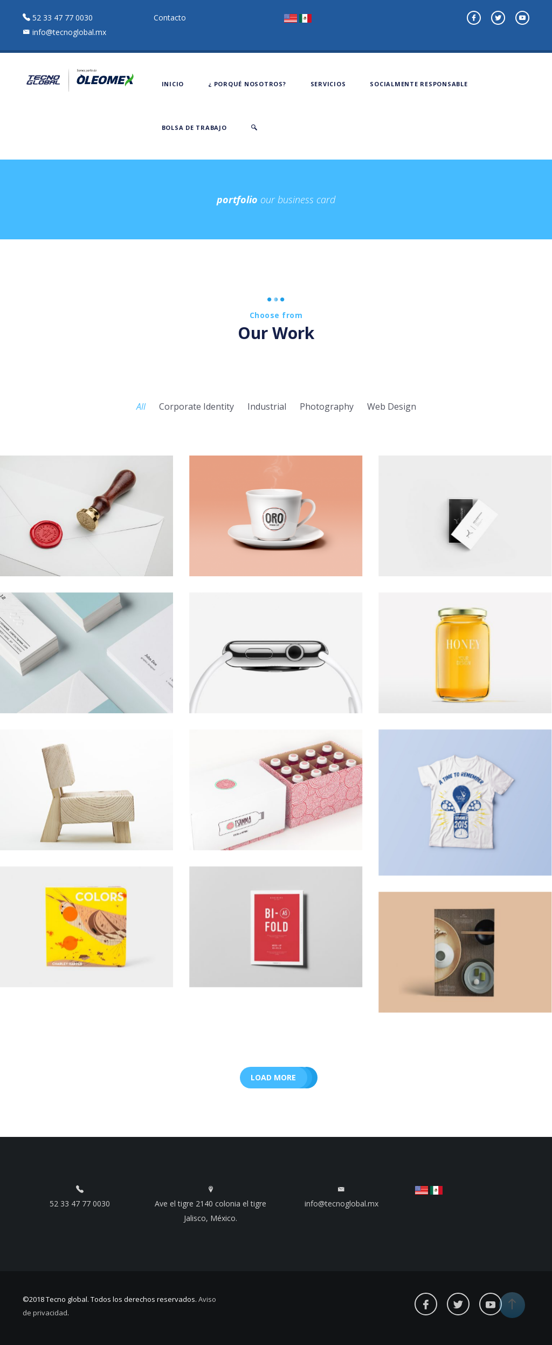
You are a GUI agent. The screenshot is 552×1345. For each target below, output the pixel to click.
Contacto (170, 17)
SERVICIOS (328, 84)
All (141, 406)
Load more (273, 1077)
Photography (327, 406)
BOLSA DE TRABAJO (194, 127)
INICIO (173, 84)
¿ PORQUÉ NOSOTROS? (247, 84)
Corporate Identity (196, 406)
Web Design (391, 406)
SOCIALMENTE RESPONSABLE (418, 84)
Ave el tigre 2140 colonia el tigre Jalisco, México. (210, 1204)
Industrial (266, 406)
